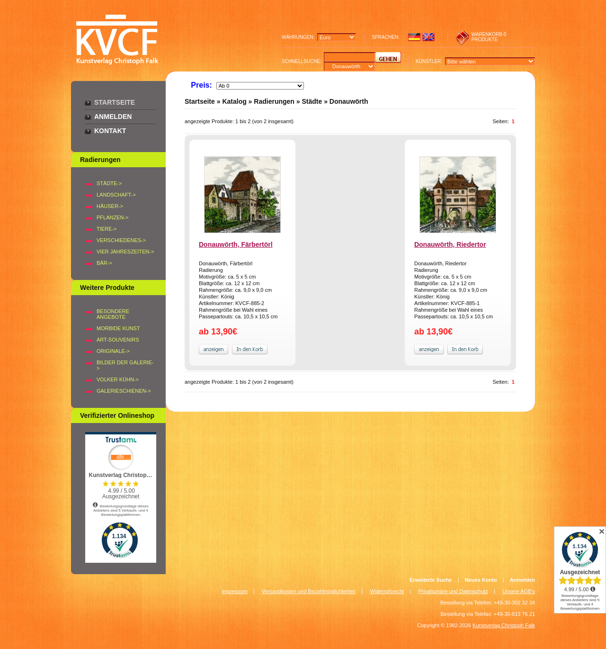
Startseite (114, 102)
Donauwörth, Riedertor (450, 244)
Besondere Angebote (113, 314)
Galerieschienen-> (124, 391)
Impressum (234, 591)
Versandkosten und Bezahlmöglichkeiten (309, 591)
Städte (312, 101)
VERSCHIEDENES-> (121, 240)
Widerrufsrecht (387, 591)
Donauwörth (349, 101)
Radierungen (274, 101)
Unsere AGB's (518, 591)
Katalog (234, 101)
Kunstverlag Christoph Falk (503, 625)
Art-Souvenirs (118, 340)
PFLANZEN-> (113, 217)
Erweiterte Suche (431, 580)
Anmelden (113, 116)
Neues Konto (481, 580)
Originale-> (113, 351)
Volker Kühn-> (118, 379)
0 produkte (489, 37)
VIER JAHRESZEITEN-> (125, 251)
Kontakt (110, 131)
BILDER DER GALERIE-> (125, 365)
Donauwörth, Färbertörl (236, 244)
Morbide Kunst (118, 328)
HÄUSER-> (110, 206)
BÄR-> (104, 263)
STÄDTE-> (109, 183)
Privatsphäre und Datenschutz (453, 591)
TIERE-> (106, 229)
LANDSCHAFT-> (116, 195)
